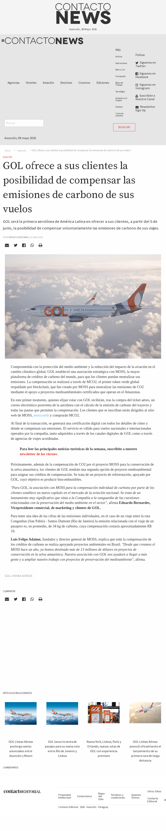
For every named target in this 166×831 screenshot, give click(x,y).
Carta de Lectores (119, 114)
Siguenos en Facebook (145, 75)
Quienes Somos (136, 796)
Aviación (48, 83)
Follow (140, 55)
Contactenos (84, 796)
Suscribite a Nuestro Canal (145, 97)
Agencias (14, 83)
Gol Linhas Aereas (18, 576)
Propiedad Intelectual (64, 796)
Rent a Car (120, 69)
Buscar (124, 127)
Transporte (120, 76)
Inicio (7, 150)
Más (118, 50)
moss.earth (41, 415)
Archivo (118, 56)
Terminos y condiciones (118, 796)
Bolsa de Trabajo (119, 83)
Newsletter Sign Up (145, 108)
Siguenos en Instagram (145, 86)
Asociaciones (121, 63)
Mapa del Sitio (101, 796)
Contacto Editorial (152, 800)
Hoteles (31, 83)
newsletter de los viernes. (39, 454)
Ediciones (103, 83)
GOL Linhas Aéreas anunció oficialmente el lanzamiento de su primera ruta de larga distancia (145, 751)
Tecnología (120, 91)
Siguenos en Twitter (145, 64)
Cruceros (84, 83)
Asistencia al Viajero (121, 99)
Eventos (119, 106)
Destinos (66, 83)
